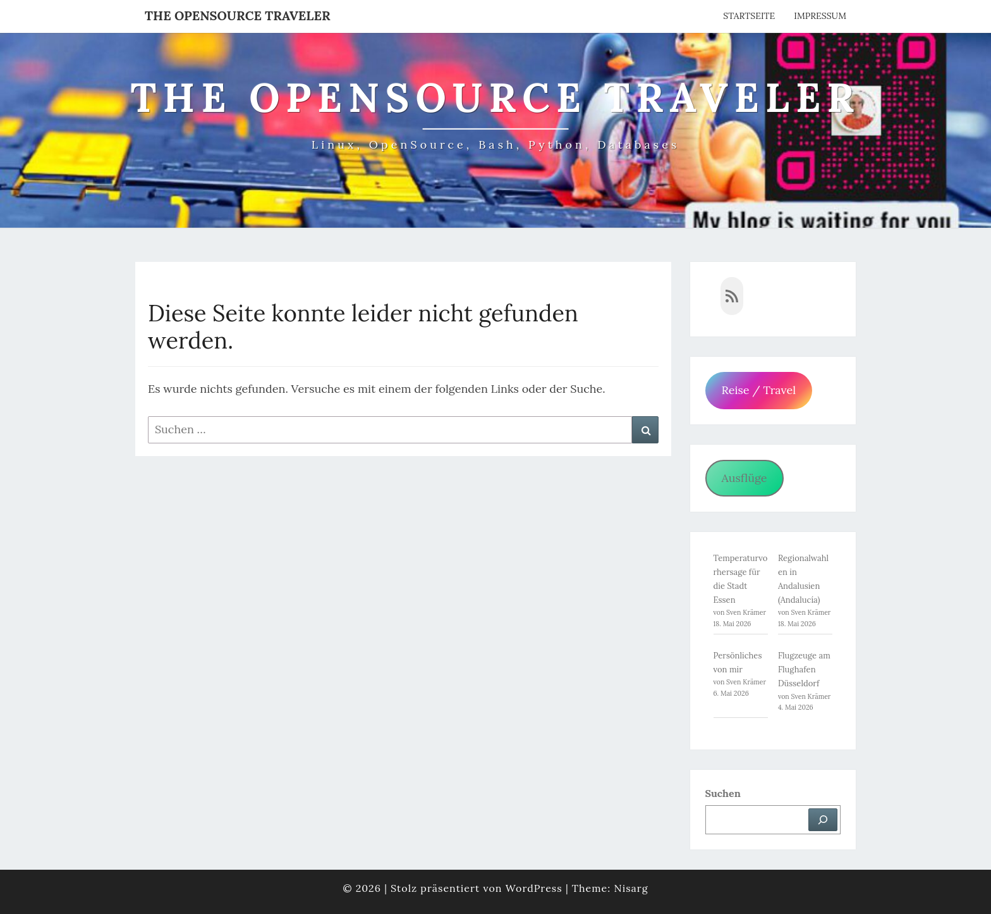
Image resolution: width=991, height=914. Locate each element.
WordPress (534, 888)
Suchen (723, 793)
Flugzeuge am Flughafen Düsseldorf (804, 669)
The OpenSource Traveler (238, 15)
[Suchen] (822, 819)
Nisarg (631, 888)
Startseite (749, 16)
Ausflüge (744, 478)
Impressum (820, 16)
